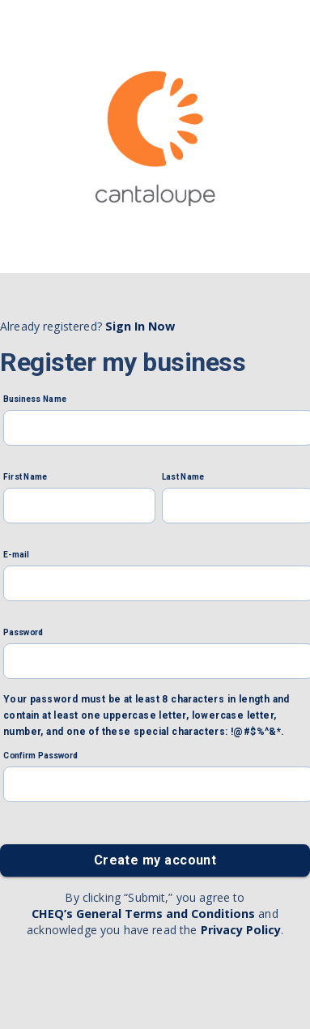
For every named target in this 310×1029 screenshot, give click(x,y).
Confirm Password (40, 756)
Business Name (34, 399)
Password (23, 633)
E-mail (16, 555)
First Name (25, 477)
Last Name (183, 477)
